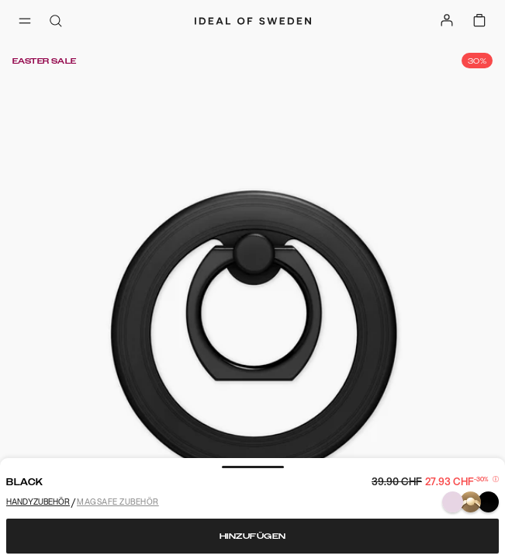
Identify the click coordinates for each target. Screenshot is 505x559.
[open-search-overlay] (56, 22)
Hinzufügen (253, 536)
